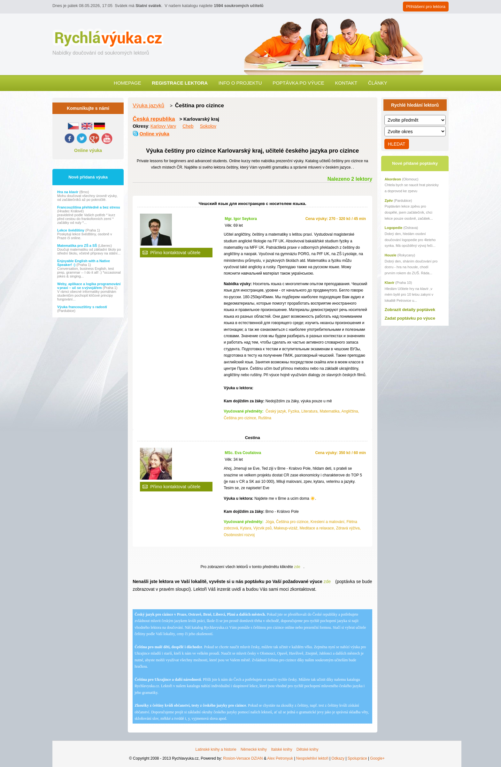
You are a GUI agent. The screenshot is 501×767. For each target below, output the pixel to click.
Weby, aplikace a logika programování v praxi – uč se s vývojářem (88, 286)
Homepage (127, 83)
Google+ (377, 758)
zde (297, 567)
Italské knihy (281, 749)
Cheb (187, 126)
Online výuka (88, 150)
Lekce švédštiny (71, 230)
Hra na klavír (68, 192)
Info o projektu (240, 83)
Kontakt (346, 83)
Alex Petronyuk (280, 758)
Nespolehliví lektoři (312, 758)
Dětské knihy (308, 749)
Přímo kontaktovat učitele (175, 252)
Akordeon (393, 179)
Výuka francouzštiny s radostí (82, 307)
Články (377, 83)
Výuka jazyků (148, 106)
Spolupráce (357, 758)
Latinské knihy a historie (216, 749)
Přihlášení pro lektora (425, 6)
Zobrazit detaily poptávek (410, 309)
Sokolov (208, 126)
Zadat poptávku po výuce (410, 318)
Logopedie (394, 228)
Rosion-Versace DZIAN (243, 758)
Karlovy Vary (163, 126)
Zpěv (389, 200)
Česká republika (154, 119)
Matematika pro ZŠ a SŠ (77, 245)
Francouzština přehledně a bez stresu (88, 207)
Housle (391, 255)
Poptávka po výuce (298, 83)
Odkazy (337, 758)
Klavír (390, 283)
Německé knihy (254, 749)
